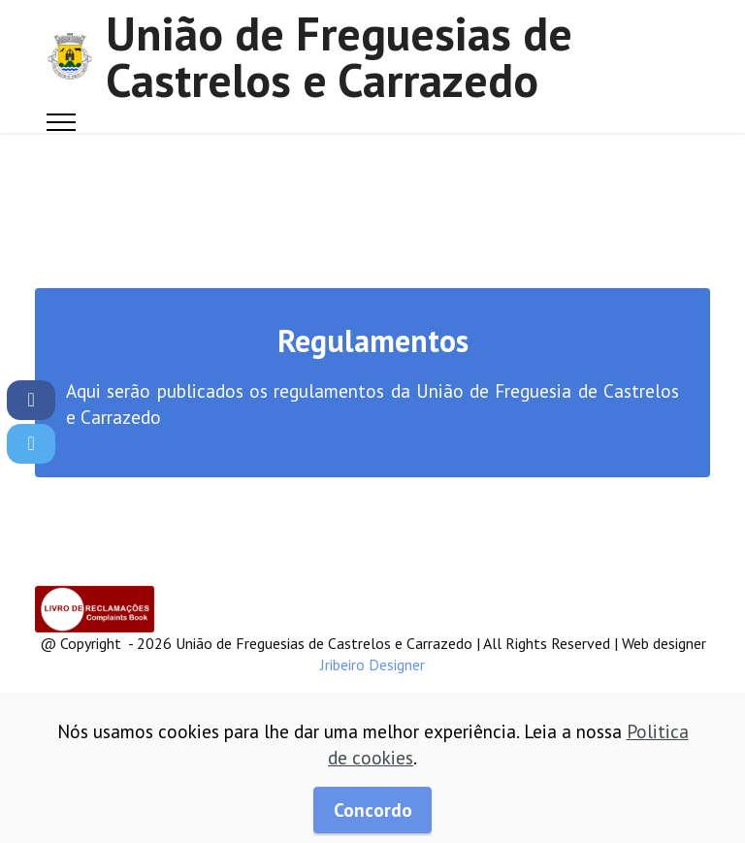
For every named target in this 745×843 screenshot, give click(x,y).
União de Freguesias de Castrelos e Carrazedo (339, 56)
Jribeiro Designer (372, 664)
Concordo (373, 809)
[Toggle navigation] (62, 122)
